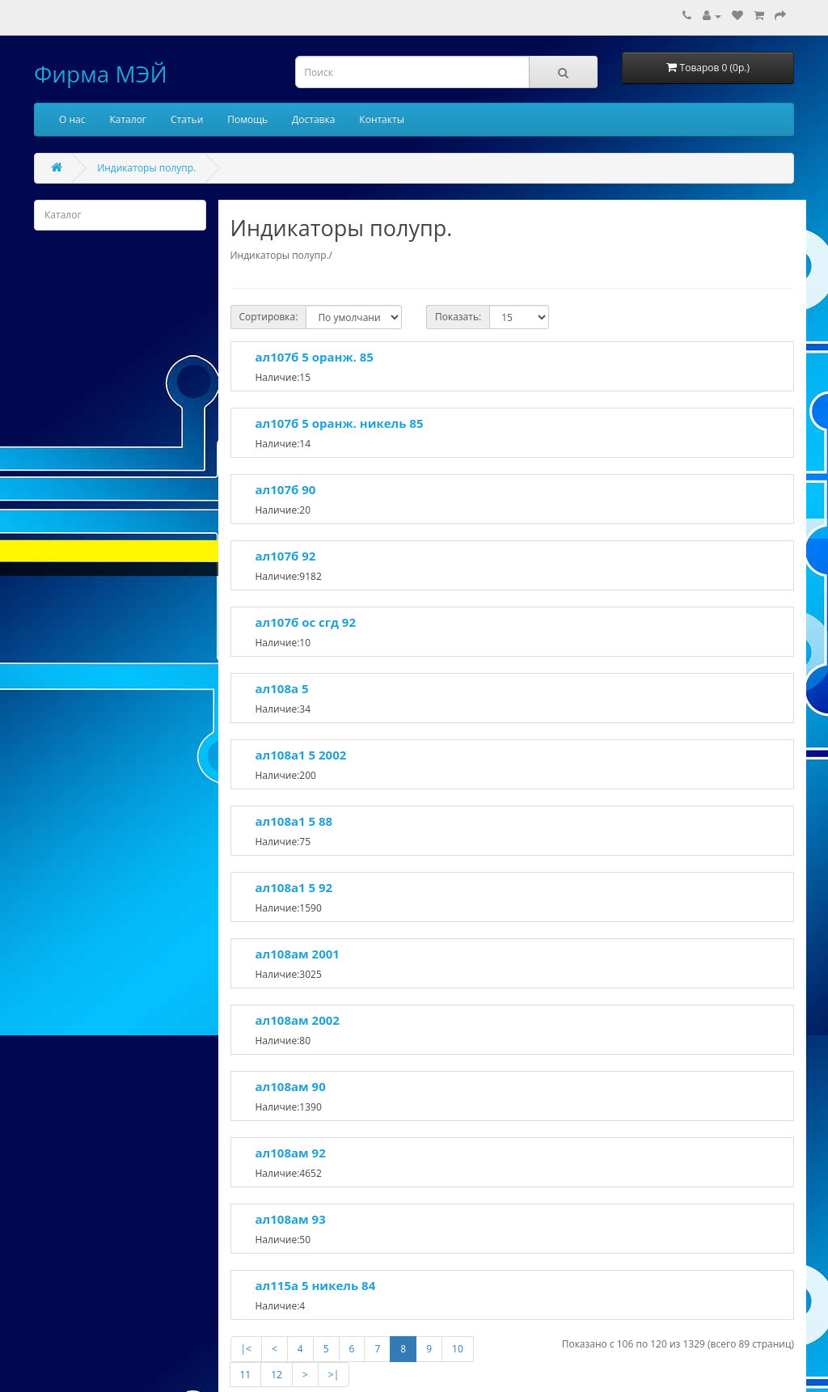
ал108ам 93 (291, 1219)
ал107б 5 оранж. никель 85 (340, 423)
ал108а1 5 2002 (301, 755)
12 (276, 1374)
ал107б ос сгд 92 (306, 622)
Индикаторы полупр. (146, 168)
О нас (72, 119)
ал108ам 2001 (298, 954)
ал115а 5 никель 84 (316, 1285)
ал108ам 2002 (298, 1020)
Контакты (381, 119)
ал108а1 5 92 (294, 887)
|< (246, 1349)
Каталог (127, 119)
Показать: (458, 317)
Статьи (187, 119)
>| (333, 1374)
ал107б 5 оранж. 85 (315, 357)
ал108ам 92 (291, 1152)
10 (457, 1349)
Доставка (313, 119)
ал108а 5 (282, 688)
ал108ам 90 (291, 1086)
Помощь (247, 119)
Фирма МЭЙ (100, 73)
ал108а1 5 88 (294, 821)
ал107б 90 (286, 489)
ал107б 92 (286, 556)
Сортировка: (268, 317)
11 (245, 1374)
